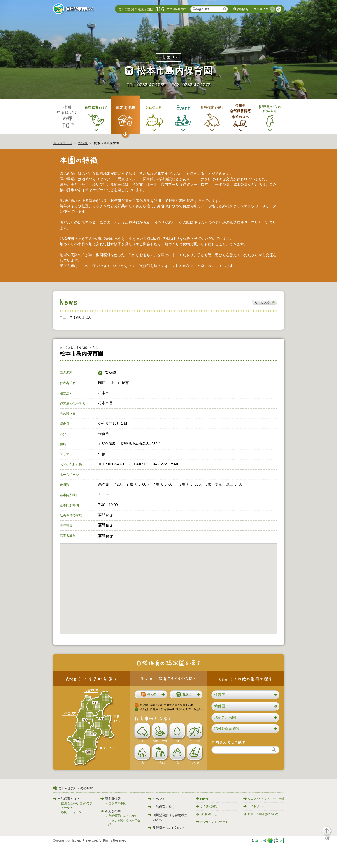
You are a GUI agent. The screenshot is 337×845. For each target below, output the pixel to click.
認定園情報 (110, 798)
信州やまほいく (74, 9)
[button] (264, 302)
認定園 (83, 143)
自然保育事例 (117, 803)
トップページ (62, 143)
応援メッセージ (71, 812)
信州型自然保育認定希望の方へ (167, 817)
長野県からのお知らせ (166, 828)
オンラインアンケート (212, 822)
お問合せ (243, 9)
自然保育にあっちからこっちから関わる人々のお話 (124, 820)
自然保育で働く (161, 807)
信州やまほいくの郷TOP (75, 788)
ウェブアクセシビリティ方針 (263, 798)
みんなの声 (110, 811)
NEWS (202, 798)
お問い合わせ (206, 814)
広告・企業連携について (261, 814)
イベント (156, 798)
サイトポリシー (255, 806)
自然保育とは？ (66, 798)
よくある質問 (206, 806)
